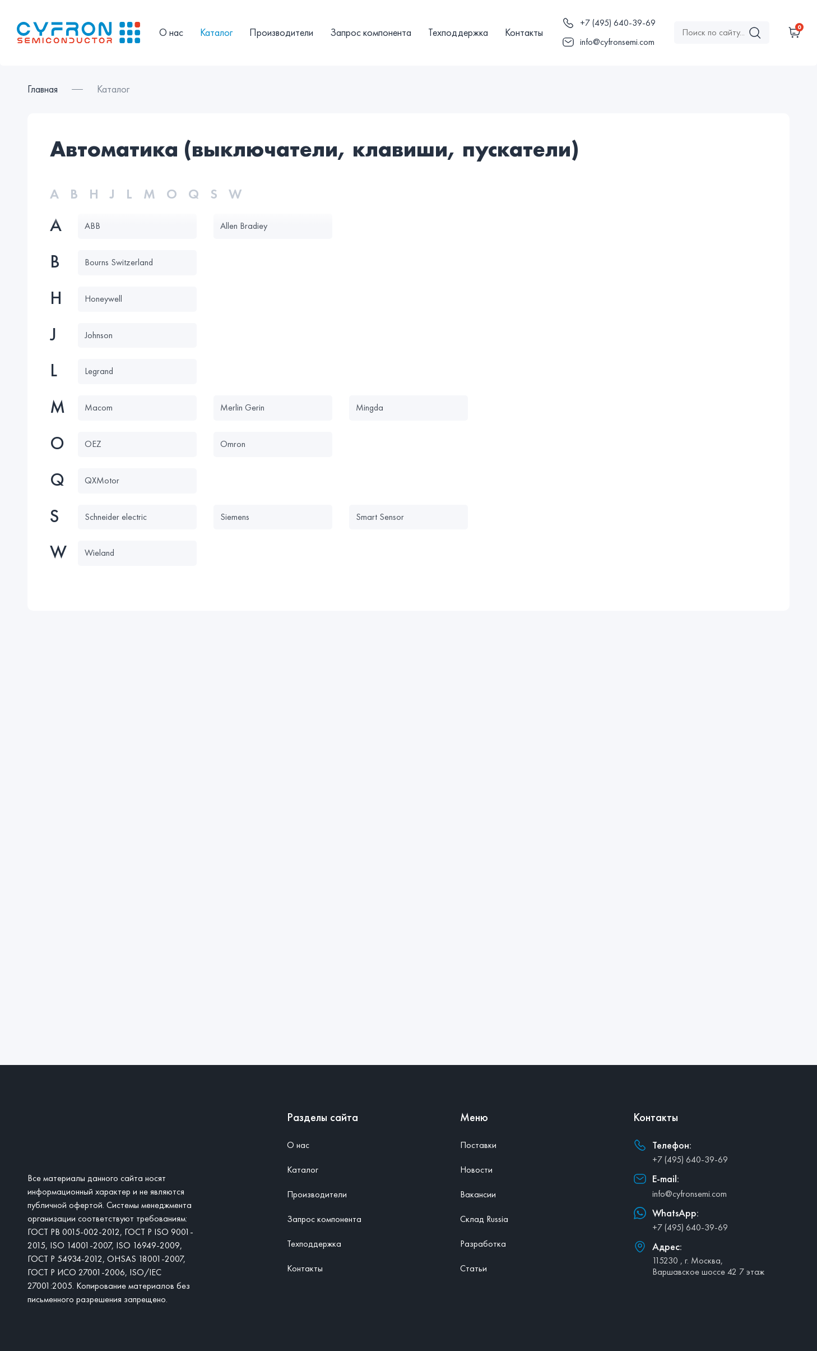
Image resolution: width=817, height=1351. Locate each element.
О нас (171, 32)
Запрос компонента (370, 32)
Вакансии (478, 1194)
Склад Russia (484, 1219)
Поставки (478, 1145)
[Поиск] (755, 32)
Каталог (216, 32)
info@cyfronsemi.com (689, 1194)
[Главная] (78, 32)
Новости (476, 1169)
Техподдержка (458, 32)
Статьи (473, 1268)
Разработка (483, 1243)
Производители (281, 32)
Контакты (524, 32)
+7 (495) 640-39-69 (690, 1159)
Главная (42, 88)
